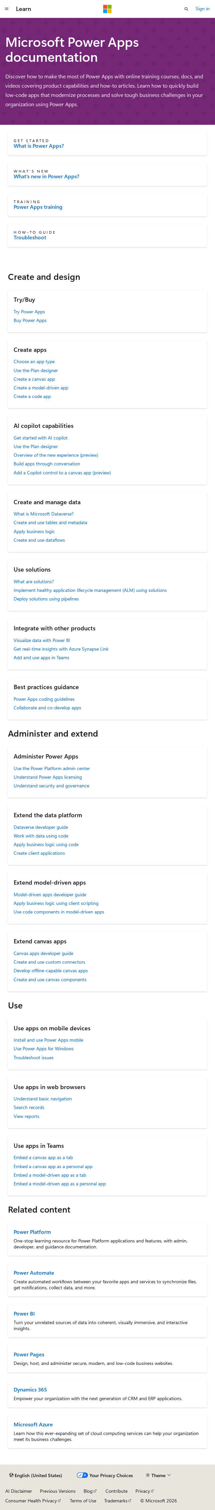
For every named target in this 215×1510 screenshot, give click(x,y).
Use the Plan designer (36, 370)
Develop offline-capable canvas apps (51, 970)
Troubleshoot (30, 237)
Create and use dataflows (39, 540)
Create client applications (39, 853)
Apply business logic (34, 531)
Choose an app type (34, 361)
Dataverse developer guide (41, 827)
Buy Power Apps (30, 320)
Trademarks (115, 1500)
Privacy (142, 1491)
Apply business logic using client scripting (56, 903)
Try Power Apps (29, 311)
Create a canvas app (34, 379)
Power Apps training (38, 206)
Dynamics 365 (30, 1389)
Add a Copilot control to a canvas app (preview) (62, 472)
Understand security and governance (51, 785)
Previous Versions (58, 1491)
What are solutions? (34, 581)
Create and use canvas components (50, 979)
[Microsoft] (107, 9)
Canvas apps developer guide (43, 953)
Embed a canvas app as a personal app (53, 1166)
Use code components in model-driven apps (59, 912)
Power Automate (34, 1272)
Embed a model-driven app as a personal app (60, 1183)
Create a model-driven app (41, 387)
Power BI (24, 1313)
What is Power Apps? (39, 145)
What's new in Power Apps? (46, 176)
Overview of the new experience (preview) (56, 455)
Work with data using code (41, 836)
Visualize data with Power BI (42, 640)
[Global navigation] (6, 9)
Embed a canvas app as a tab (43, 1157)
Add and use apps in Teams (41, 657)
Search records (29, 1107)
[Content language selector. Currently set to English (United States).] (35, 1475)
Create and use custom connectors (49, 962)
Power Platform (32, 1231)
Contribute (116, 1491)
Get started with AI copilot (41, 438)
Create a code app (32, 396)
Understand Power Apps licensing (48, 777)
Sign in (203, 8)
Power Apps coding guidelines (44, 699)
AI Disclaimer (18, 1491)
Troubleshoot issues (34, 1057)
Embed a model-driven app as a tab (50, 1175)
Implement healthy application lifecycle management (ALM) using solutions (90, 590)
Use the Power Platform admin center (52, 768)
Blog (88, 1491)
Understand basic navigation (43, 1098)
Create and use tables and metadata (50, 522)
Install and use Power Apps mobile (48, 1040)
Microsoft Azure (33, 1424)
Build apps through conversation (47, 463)
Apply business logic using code (46, 844)
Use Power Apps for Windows (44, 1048)
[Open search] (186, 9)
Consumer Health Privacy (31, 1500)
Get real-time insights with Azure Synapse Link (61, 649)
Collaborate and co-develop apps (47, 707)
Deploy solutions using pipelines (46, 599)
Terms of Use (83, 1500)
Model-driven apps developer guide (50, 894)
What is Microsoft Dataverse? (44, 514)
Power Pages (29, 1354)
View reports (26, 1116)
